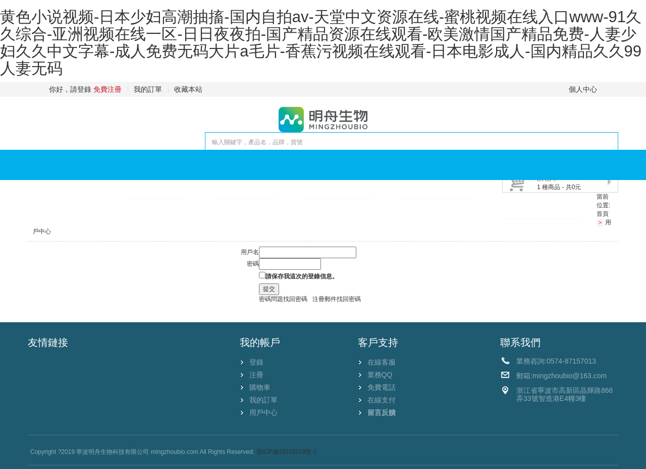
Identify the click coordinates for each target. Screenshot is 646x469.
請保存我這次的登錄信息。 (301, 276)
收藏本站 (188, 89)
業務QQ (380, 375)
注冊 (256, 375)
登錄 (256, 362)
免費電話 (381, 387)
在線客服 (381, 362)
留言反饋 (381, 412)
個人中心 (583, 89)
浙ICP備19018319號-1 (286, 451)
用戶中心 (263, 412)
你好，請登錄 (70, 89)
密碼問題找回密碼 (283, 299)
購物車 (260, 387)
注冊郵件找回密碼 (336, 299)
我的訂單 (148, 89)
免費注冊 (107, 89)
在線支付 (381, 400)
